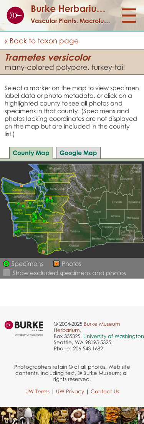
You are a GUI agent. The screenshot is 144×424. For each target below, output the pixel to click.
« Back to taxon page (42, 40)
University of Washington (113, 336)
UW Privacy (70, 391)
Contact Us (105, 391)
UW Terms (37, 391)
